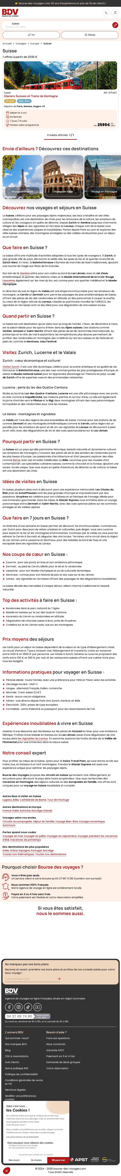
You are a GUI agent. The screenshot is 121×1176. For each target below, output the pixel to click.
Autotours (9, 825)
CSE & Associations (16, 1056)
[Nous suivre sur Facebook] (9, 1007)
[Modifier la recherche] (115, 25)
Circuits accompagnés (17, 821)
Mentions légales (15, 1090)
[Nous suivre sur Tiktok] (28, 1007)
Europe (34, 43)
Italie (15, 810)
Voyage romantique (91, 821)
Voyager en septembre (61, 836)
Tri (31, 35)
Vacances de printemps (25, 840)
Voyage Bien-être (66, 821)
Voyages (21, 43)
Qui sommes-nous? (17, 1038)
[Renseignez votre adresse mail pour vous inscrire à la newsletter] (32, 979)
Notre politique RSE (16, 1068)
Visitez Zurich (11, 367)
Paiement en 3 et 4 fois (60, 1056)
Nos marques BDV (16, 1044)
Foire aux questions (58, 1038)
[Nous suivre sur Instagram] (18, 1007)
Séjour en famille (43, 821)
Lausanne (9, 280)
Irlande (47, 810)
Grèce (13, 850)
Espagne (24, 850)
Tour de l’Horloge (58, 800)
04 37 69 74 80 (19, 1016)
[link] (106, 13)
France (7, 810)
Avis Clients (12, 1062)
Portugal (36, 850)
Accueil (7, 43)
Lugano (7, 800)
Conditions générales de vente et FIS (24, 1082)
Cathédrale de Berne (33, 800)
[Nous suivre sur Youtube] (37, 1007)
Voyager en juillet (34, 836)
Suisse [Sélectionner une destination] (15, 23)
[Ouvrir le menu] (115, 12)
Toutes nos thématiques (18, 854)
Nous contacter (56, 1044)
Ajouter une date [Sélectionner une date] (15, 26)
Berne (16, 460)
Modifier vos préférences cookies (20, 1097)
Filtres (89, 35)
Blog (7, 1050)
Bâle (15, 800)
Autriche (24, 810)
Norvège (36, 810)
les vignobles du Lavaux (33, 738)
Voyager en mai (13, 836)
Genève (25, 273)
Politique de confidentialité (21, 1074)
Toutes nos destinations (50, 854)
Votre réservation (57, 1068)
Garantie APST (55, 1050)
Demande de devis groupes (63, 1062)
